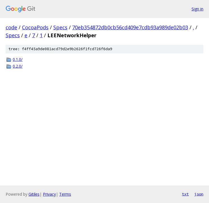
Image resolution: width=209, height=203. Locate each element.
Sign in (197, 9)
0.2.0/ (18, 66)
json (198, 194)
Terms (65, 194)
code (11, 27)
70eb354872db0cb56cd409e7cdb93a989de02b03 (130, 27)
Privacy (49, 194)
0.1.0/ (18, 59)
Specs (60, 27)
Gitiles (33, 194)
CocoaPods (35, 27)
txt (185, 194)
